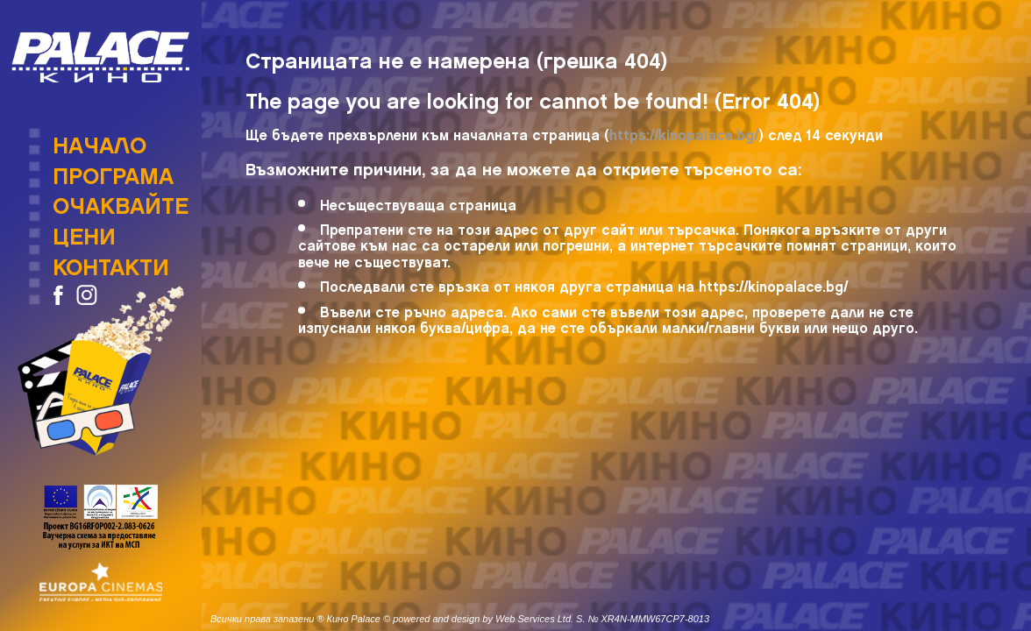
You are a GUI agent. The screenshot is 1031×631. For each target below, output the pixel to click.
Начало (99, 140)
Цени (84, 231)
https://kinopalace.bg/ (683, 131)
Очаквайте (120, 201)
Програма (113, 171)
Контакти (111, 262)
